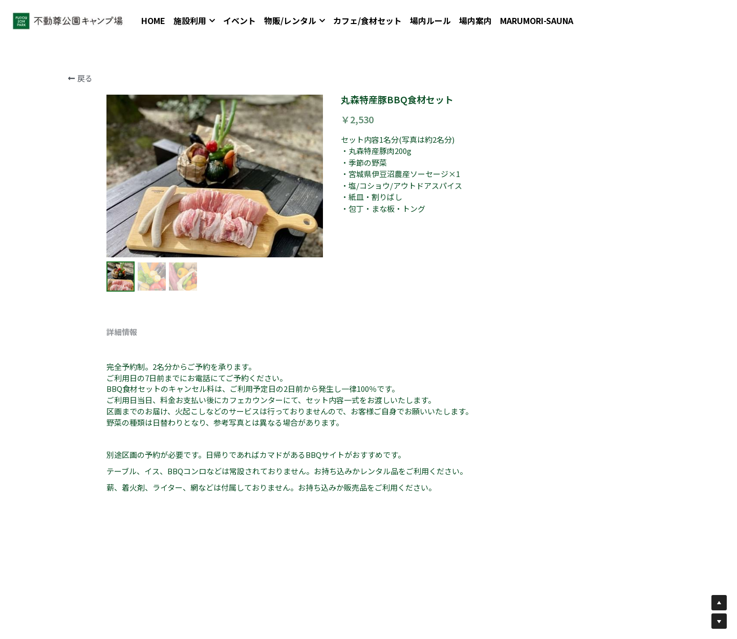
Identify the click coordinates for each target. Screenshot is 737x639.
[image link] (71, 20)
